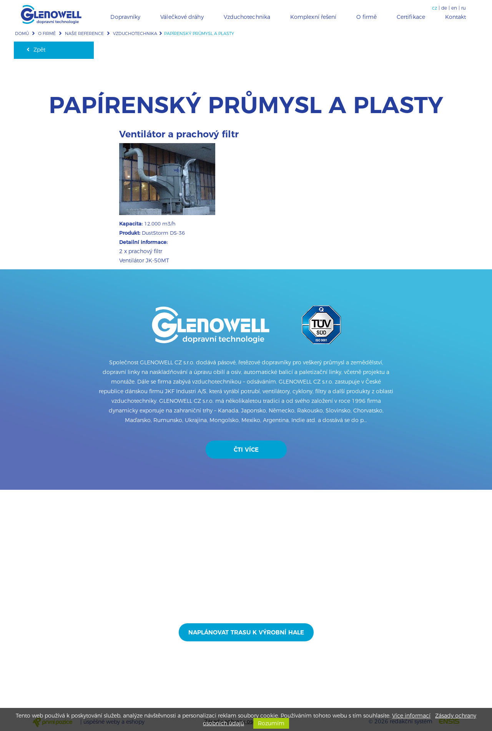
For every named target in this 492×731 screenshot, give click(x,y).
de (444, 8)
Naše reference (84, 33)
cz (434, 8)
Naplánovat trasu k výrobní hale (246, 632)
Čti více (246, 449)
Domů (22, 33)
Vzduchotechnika (135, 33)
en (454, 8)
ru (463, 8)
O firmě (47, 33)
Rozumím (271, 723)
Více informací (411, 715)
